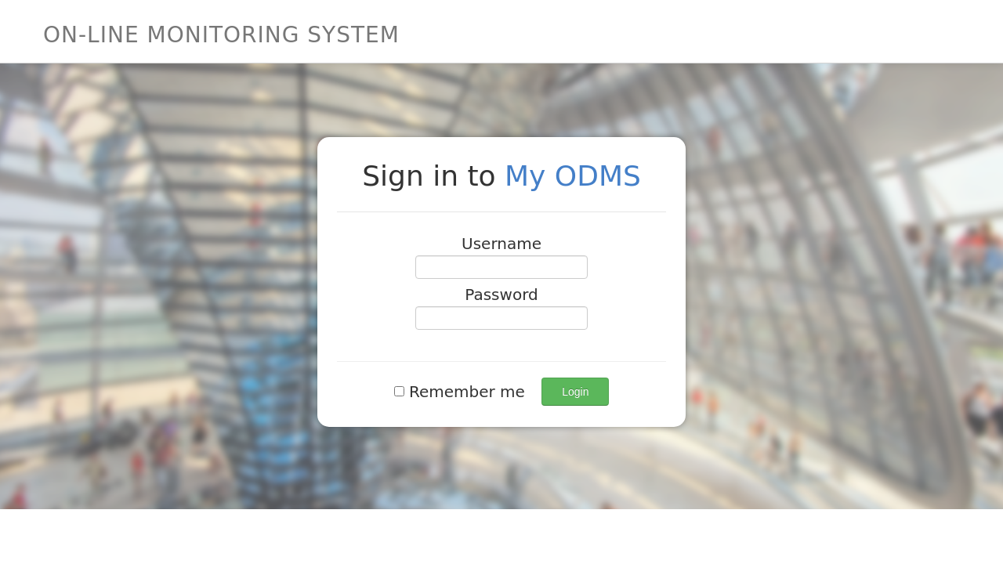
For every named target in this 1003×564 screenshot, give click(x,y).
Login (575, 391)
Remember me (462, 391)
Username (501, 243)
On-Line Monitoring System (221, 35)
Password (501, 294)
